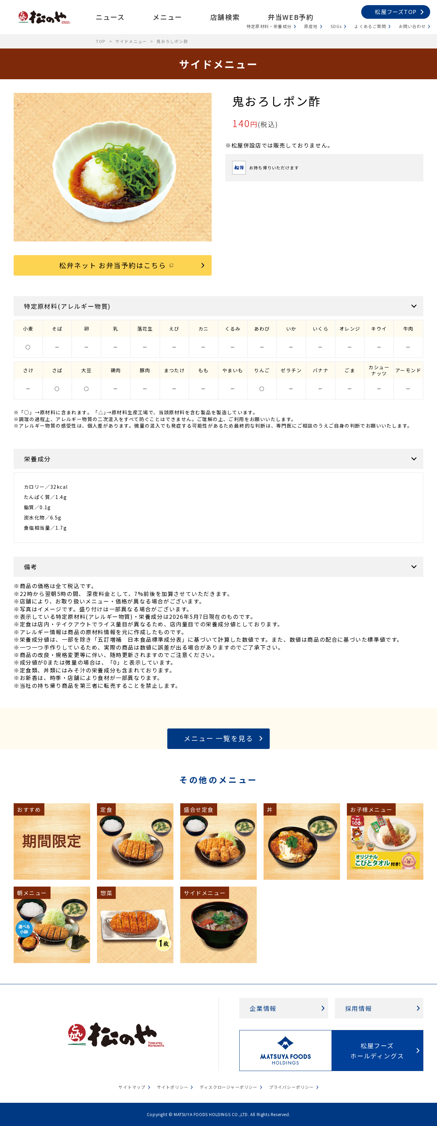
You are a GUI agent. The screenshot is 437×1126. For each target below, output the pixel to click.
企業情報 (263, 1008)
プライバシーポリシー (291, 1087)
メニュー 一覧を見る (218, 738)
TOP (101, 41)
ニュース (110, 17)
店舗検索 (225, 17)
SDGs (336, 26)
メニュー (167, 17)
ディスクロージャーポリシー (229, 1087)
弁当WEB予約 (290, 17)
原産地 (311, 26)
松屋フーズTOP (396, 12)
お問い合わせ (412, 26)
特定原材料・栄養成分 (269, 26)
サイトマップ (131, 1087)
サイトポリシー (172, 1087)
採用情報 (358, 1008)
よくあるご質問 (370, 26)
